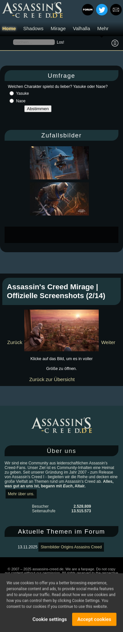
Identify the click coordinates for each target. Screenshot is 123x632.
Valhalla (81, 28)
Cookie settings (49, 620)
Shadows (33, 28)
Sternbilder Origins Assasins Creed (71, 547)
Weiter (108, 342)
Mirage (58, 28)
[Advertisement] (64, 235)
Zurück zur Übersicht (51, 379)
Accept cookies (94, 620)
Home (9, 28)
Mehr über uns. (21, 494)
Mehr (103, 28)
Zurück (14, 342)
